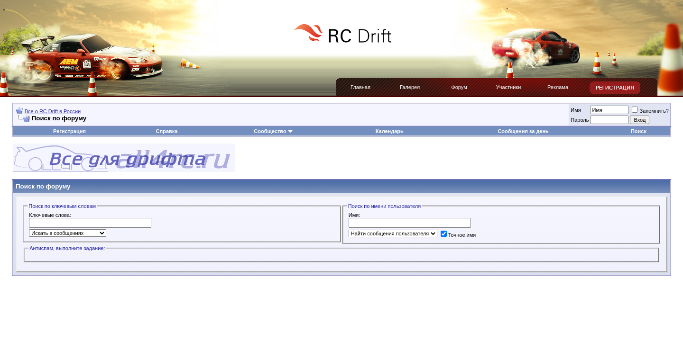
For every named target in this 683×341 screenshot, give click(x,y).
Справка (167, 131)
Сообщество (273, 131)
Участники (508, 87)
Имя (576, 110)
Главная (360, 87)
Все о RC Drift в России (53, 111)
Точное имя (458, 235)
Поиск (638, 131)
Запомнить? (650, 111)
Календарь (390, 131)
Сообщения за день (523, 131)
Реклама (557, 87)
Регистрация (69, 131)
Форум (459, 87)
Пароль (580, 120)
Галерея (410, 87)
